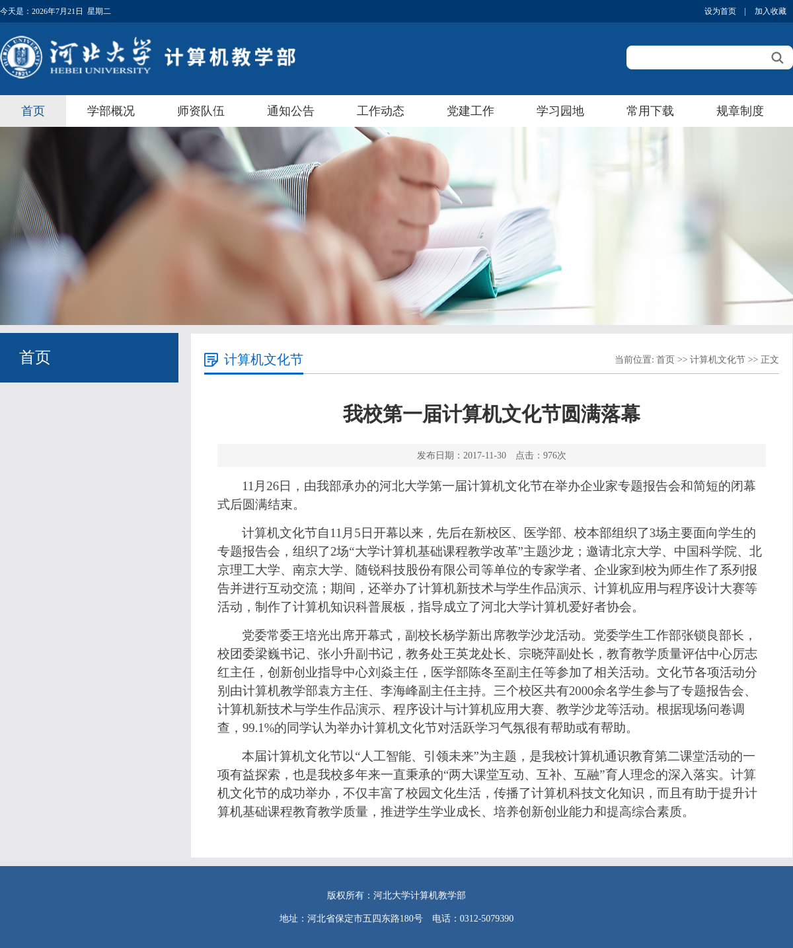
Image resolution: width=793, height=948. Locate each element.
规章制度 (740, 111)
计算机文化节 (717, 360)
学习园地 (560, 111)
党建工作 (470, 111)
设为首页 (720, 11)
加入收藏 (770, 11)
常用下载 (650, 111)
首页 (33, 111)
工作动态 (380, 111)
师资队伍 (201, 111)
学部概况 (111, 111)
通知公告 (291, 111)
